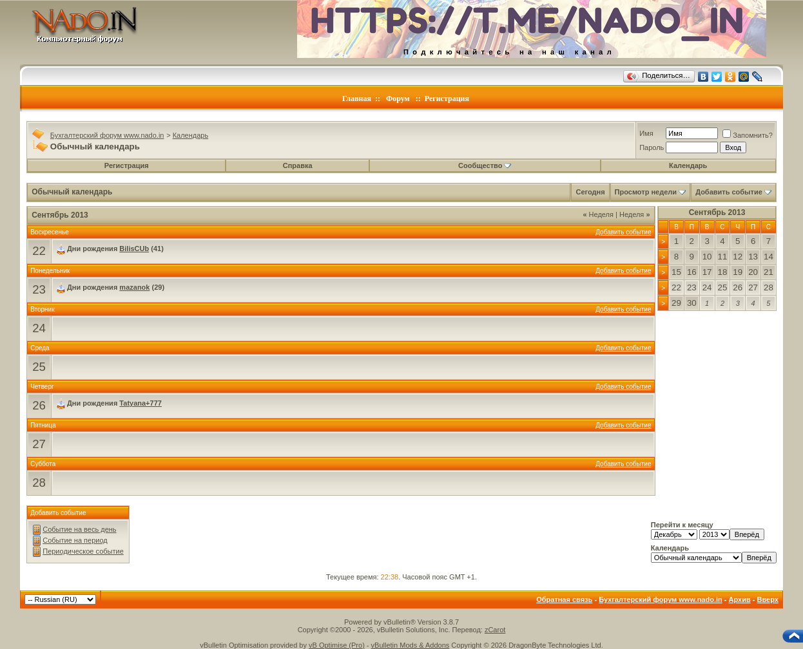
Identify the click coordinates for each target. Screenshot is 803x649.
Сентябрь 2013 (717, 212)
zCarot (495, 630)
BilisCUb (134, 248)
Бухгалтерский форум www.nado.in (107, 135)
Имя (646, 133)
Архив (740, 599)
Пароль (651, 147)
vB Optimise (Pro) (337, 645)
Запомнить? (747, 135)
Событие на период (75, 540)
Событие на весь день (79, 529)
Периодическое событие (83, 551)
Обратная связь (564, 599)
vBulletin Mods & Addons (410, 645)
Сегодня (590, 192)
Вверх (767, 599)
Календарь (191, 135)
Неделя (598, 214)
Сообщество (484, 165)
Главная (356, 98)
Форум (398, 98)
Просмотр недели (646, 192)
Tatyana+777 (140, 403)
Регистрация (447, 98)
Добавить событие (728, 192)
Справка (298, 165)
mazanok (134, 287)
